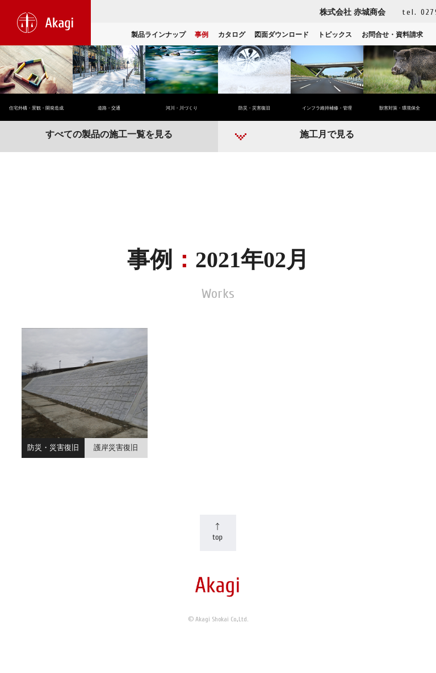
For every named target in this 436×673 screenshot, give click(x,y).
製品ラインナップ (158, 35)
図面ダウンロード (281, 35)
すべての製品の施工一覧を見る (109, 134)
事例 (201, 35)
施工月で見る (327, 134)
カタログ (231, 35)
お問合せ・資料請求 (392, 35)
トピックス (335, 35)
